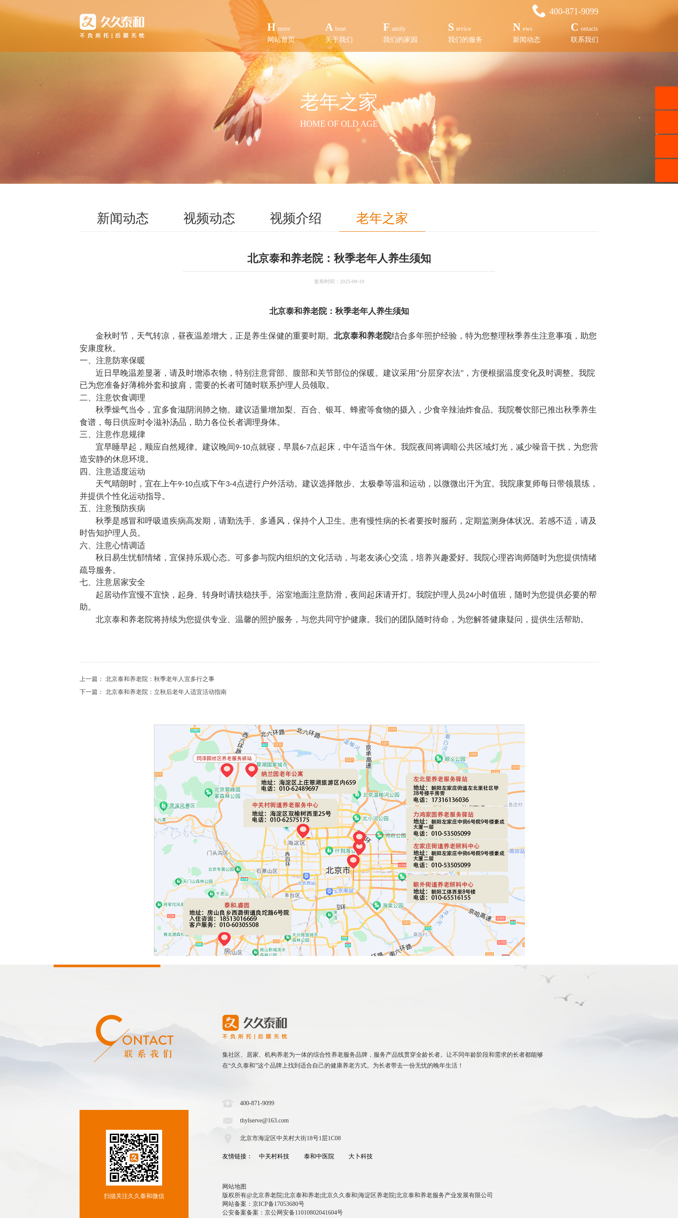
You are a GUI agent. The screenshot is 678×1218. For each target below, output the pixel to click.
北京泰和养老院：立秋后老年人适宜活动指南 (166, 692)
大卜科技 (361, 1156)
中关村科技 (274, 1156)
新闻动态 (526, 31)
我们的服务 (465, 31)
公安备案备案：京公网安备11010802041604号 (282, 1212)
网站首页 (281, 31)
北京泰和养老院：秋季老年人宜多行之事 (160, 679)
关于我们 (339, 31)
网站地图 (234, 1186)
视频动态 (209, 218)
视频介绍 (296, 218)
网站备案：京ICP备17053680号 (263, 1204)
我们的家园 (400, 31)
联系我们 (584, 31)
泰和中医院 (319, 1156)
